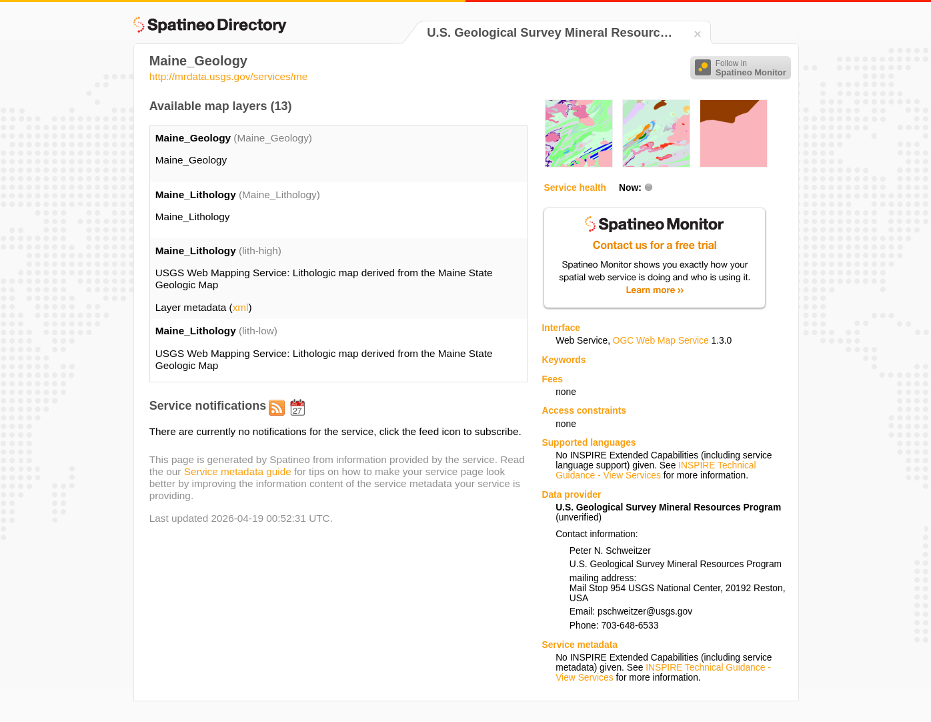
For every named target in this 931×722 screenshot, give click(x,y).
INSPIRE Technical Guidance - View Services (656, 470)
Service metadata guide (237, 471)
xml (241, 307)
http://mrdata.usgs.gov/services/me (228, 76)
